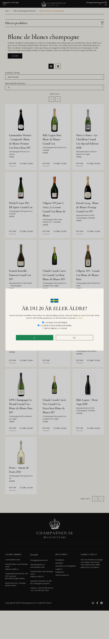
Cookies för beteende (56, 322)
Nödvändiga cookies (56, 328)
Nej (74, 337)
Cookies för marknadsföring (56, 325)
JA (34, 337)
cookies (79, 318)
